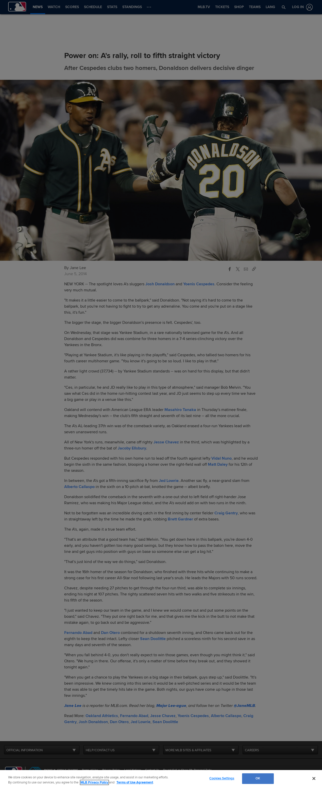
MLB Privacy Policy (94, 782)
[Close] (313, 778)
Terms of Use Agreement (134, 782)
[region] (161, 779)
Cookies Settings (221, 778)
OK (258, 778)
